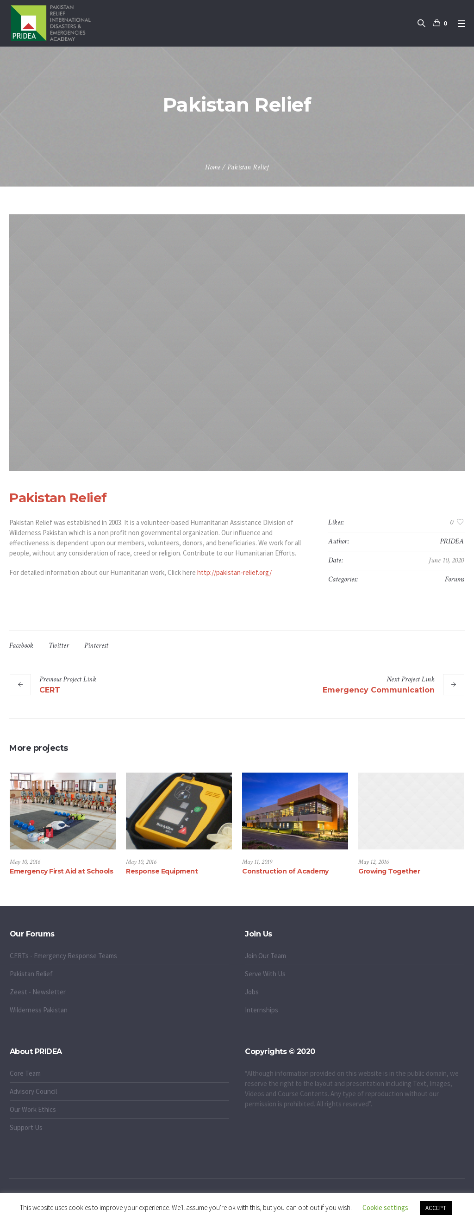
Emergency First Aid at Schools (61, 871)
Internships (261, 1009)
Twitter (59, 645)
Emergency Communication (379, 690)
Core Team (25, 1073)
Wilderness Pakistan (39, 1009)
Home (212, 167)
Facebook (21, 645)
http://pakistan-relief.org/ (234, 572)
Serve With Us (265, 973)
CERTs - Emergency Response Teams (63, 955)
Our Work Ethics (33, 1109)
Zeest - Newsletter (38, 991)
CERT (49, 690)
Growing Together (389, 871)
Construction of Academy (285, 871)
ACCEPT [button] (435, 1208)
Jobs (252, 991)
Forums (454, 579)
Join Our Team (265, 955)
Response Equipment (162, 871)
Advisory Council (33, 1091)
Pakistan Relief (31, 973)
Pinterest (96, 645)
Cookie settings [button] (385, 1207)
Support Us (26, 1127)
